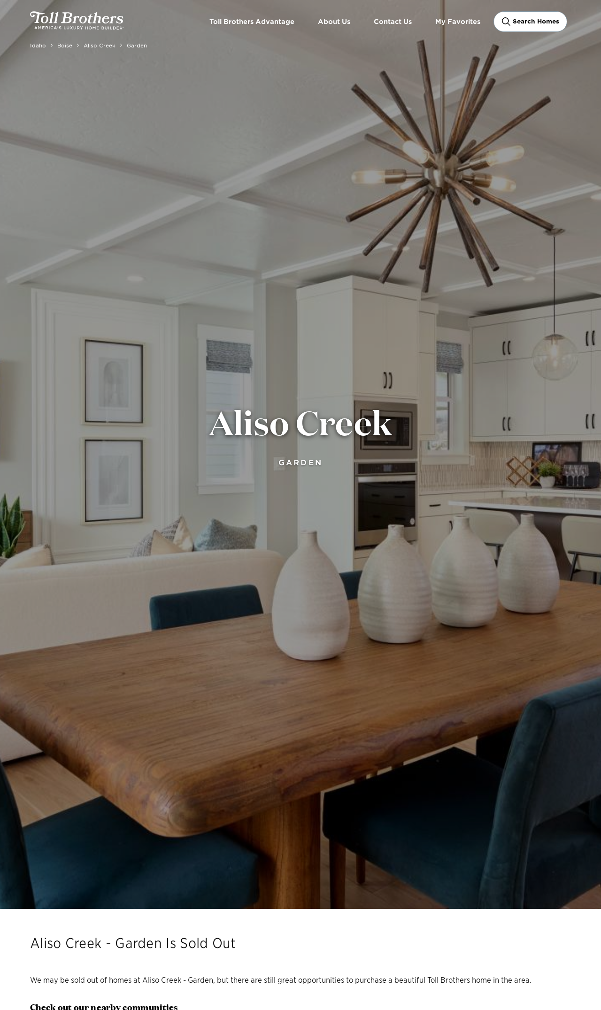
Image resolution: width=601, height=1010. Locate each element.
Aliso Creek (100, 45)
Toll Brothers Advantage (251, 21)
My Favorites (457, 21)
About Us (334, 21)
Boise (64, 45)
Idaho (38, 45)
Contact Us (393, 21)
